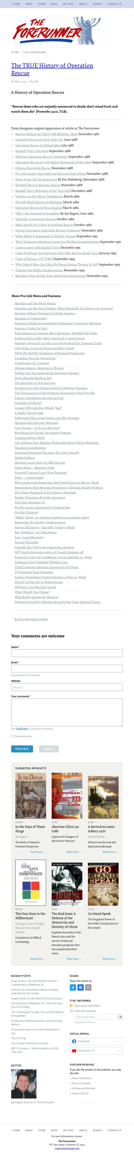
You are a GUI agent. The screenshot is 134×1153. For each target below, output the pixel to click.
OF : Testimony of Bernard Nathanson (50, 353)
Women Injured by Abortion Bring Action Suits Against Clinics (57, 602)
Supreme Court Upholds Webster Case (41, 562)
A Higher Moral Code (29, 413)
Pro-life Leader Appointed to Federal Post (42, 507)
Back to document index (31, 619)
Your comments (20, 696)
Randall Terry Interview (31, 151)
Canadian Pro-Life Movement (35, 358)
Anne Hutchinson (81, 1078)
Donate (113, 1130)
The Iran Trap (18, 1038)
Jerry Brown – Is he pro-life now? (37, 428)
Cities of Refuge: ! (34, 259)
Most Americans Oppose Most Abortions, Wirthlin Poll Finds (56, 333)
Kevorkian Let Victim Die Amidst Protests (43, 433)
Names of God (80, 1093)
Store (42, 4)
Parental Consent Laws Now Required (41, 472)
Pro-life (34, 81)
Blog (54, 4)
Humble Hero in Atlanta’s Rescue (38, 185)
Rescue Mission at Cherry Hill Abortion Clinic (46, 134)
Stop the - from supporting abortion (44, 547)
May (17, 81)
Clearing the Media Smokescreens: (39, 270)
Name (14, 647)
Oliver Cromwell (81, 1083)
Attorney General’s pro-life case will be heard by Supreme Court (58, 343)
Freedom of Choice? (28, 403)
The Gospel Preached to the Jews (30, 1043)
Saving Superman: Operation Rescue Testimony (48, 230)
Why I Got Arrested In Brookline (37, 213)
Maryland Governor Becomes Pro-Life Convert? (47, 453)
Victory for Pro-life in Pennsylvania (39, 582)
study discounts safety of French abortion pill (49, 552)
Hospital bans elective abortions (36, 423)
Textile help (22, 728)
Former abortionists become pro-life (39, 398)
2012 (25, 81)
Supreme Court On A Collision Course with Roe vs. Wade (53, 557)
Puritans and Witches (83, 1088)
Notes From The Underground (36, 179)
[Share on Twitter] (73, 987)
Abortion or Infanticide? (31, 318)
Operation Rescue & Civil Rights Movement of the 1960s (53, 162)
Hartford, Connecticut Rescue (35, 219)
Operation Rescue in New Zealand (38, 208)
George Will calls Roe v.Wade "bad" (38, 408)
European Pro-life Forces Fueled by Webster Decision (51, 388)
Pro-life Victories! (26, 512)
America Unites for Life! (31, 328)
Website (15, 681)
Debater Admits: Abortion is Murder (39, 368)
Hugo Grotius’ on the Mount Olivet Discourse (36, 998)
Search (97, 4)
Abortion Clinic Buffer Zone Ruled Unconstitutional (50, 276)
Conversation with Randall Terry (37, 247)
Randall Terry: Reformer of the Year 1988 (42, 191)
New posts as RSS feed (87, 1006)
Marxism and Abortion (30, 448)
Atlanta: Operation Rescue (33, 168)
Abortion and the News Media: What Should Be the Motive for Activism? (64, 308)
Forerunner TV (86, 1050)
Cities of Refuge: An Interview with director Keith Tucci (56, 253)
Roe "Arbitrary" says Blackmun (36, 532)
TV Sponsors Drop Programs (34, 572)
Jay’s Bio (68, 4)
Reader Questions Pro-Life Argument (40, 497)
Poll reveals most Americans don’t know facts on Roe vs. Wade (57, 482)
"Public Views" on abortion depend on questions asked (52, 517)
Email (14, 662)
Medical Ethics (25, 458)
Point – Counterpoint (29, 477)
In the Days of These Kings (30, 828)
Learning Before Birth (29, 438)
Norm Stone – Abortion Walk (34, 468)
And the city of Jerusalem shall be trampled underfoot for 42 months (34, 991)
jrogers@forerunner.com (67, 1148)
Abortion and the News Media (35, 303)
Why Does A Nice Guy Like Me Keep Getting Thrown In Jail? (56, 264)
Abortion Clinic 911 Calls (65, 828)
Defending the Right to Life (33, 378)
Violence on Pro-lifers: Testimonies (39, 196)
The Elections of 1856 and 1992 (35, 383)
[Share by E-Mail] (88, 987)
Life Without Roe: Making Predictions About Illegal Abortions (57, 443)
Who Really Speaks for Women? (37, 597)
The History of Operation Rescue (52, 69)
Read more (36, 852)
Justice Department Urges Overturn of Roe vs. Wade (50, 577)
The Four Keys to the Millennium (30, 915)
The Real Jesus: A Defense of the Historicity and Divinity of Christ (64, 920)
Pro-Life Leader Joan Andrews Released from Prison (50, 173)
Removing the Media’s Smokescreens (40, 522)
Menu (28, 4)
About (83, 4)
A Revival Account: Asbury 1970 (101, 828)
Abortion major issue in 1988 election (40, 462)
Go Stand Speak (99, 913)
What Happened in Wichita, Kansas (45, 236)
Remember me (23, 736)
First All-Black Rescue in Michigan (38, 202)
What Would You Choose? (32, 592)
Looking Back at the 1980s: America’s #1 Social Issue (50, 338)
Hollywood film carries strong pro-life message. (47, 418)
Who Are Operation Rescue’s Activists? (41, 157)
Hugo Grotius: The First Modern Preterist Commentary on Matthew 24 (34, 982)
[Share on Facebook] (80, 987)
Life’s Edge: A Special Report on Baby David (44, 348)
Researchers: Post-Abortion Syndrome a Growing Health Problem (59, 487)
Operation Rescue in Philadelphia (38, 145)
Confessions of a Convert (32, 363)
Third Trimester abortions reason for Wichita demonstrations (57, 242)
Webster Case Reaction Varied (35, 587)
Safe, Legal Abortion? (29, 537)
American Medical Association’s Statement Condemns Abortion (58, 323)
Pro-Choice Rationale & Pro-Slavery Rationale (45, 492)
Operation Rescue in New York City (39, 139)
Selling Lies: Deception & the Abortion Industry (47, 373)
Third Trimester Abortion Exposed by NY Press (47, 567)
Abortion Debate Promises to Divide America (45, 313)
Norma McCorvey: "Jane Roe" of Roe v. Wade (45, 527)
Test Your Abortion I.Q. (30, 502)
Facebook (83, 1041)
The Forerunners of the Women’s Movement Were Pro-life (55, 393)
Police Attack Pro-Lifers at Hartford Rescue (44, 225)
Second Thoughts (26, 542)
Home (16, 4)
